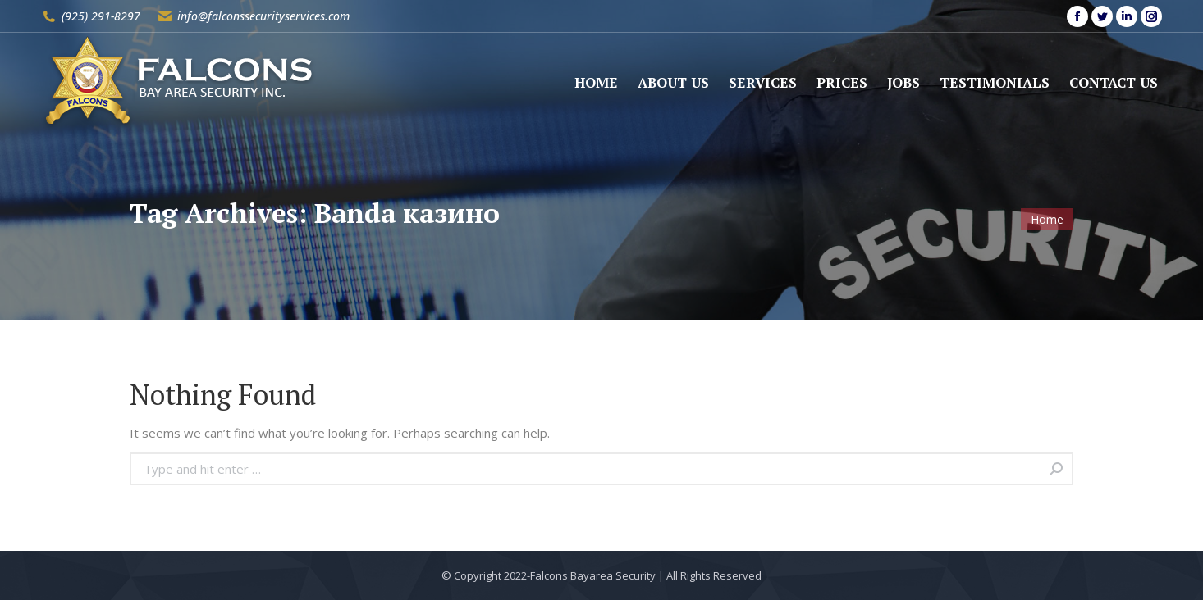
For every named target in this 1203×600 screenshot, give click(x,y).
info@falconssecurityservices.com (263, 16)
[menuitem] (596, 82)
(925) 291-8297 (101, 16)
